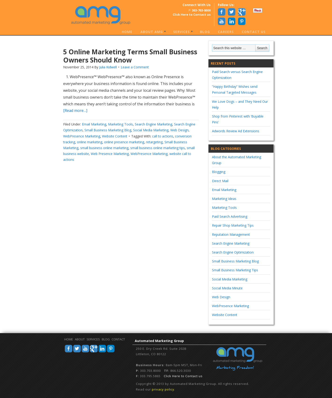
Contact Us (254, 31)
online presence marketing (124, 142)
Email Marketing (94, 124)
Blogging (218, 172)
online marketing (89, 142)
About (80, 339)
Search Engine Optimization (233, 252)
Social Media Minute (227, 288)
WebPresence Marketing (81, 136)
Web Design (179, 130)
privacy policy (163, 389)
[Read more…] (75, 110)
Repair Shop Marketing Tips (233, 225)
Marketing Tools (120, 124)
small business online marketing (104, 148)
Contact (118, 339)
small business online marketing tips (157, 148)
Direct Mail (220, 181)
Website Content (114, 136)
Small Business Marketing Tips (235, 270)
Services (182, 32)
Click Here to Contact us (183, 376)
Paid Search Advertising (229, 216)
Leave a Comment (135, 67)
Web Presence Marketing (110, 153)
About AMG (152, 32)
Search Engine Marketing (153, 124)
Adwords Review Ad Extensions (235, 131)
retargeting (154, 142)
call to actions (162, 136)
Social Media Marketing (150, 130)
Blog (205, 31)
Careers (226, 31)
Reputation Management (231, 234)
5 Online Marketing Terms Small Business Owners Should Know (130, 55)
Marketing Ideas (224, 198)
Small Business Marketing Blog (107, 130)
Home (127, 31)
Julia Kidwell (108, 67)
